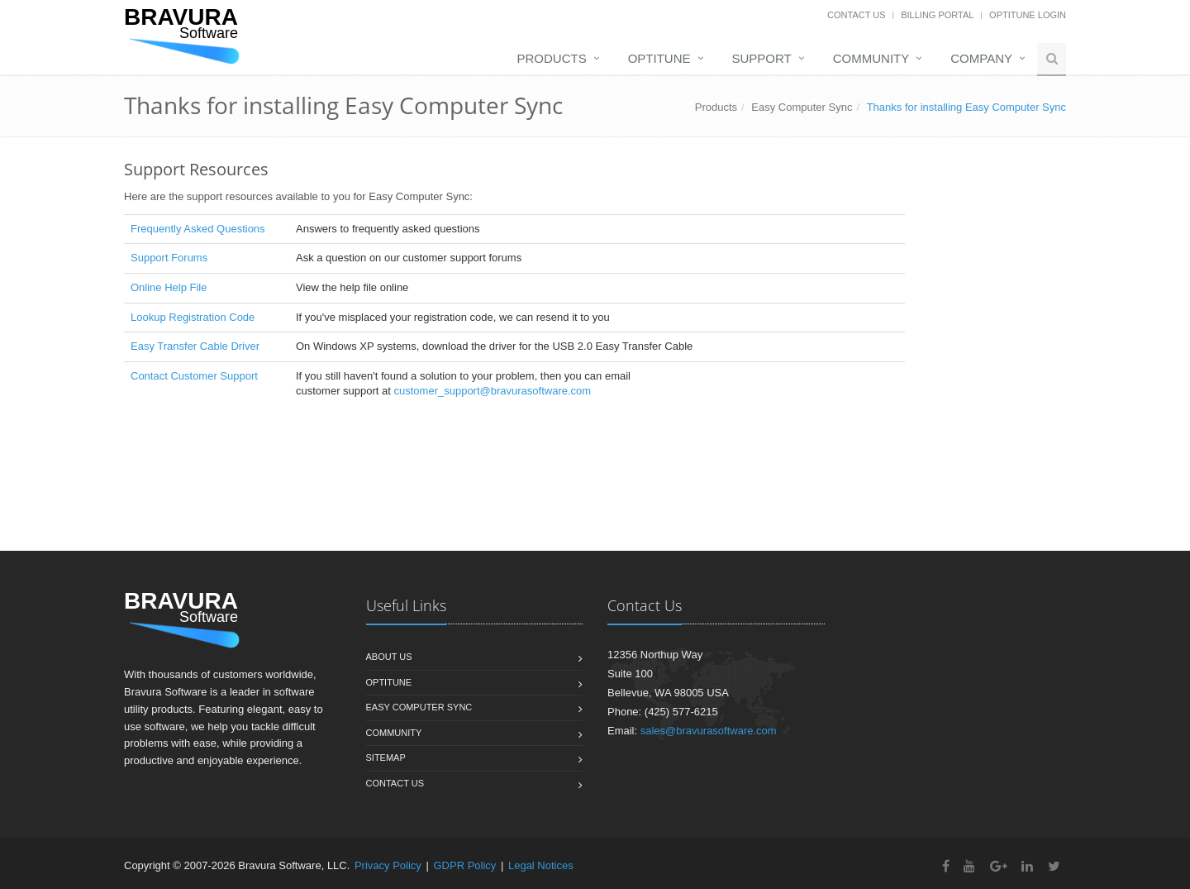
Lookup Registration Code (193, 317)
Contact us (395, 783)
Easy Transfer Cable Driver (195, 346)
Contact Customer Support (194, 376)
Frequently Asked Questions (198, 228)
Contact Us (856, 15)
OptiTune (659, 58)
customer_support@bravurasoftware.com (493, 391)
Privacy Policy (388, 865)
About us (389, 657)
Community (871, 58)
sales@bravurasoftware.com (708, 730)
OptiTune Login (1027, 15)
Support (762, 58)
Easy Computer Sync (801, 107)
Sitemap (386, 757)
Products (552, 58)
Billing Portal (937, 15)
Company (981, 58)
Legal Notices (541, 865)
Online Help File (169, 287)
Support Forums (169, 257)
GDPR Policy (464, 865)
